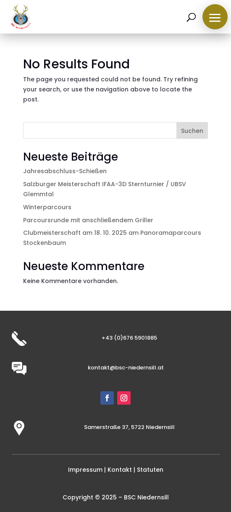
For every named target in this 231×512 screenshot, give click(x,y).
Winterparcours (47, 207)
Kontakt (120, 469)
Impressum (85, 469)
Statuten (150, 469)
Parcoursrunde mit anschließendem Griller (88, 220)
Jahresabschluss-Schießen (65, 171)
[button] (215, 16)
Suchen (192, 131)
